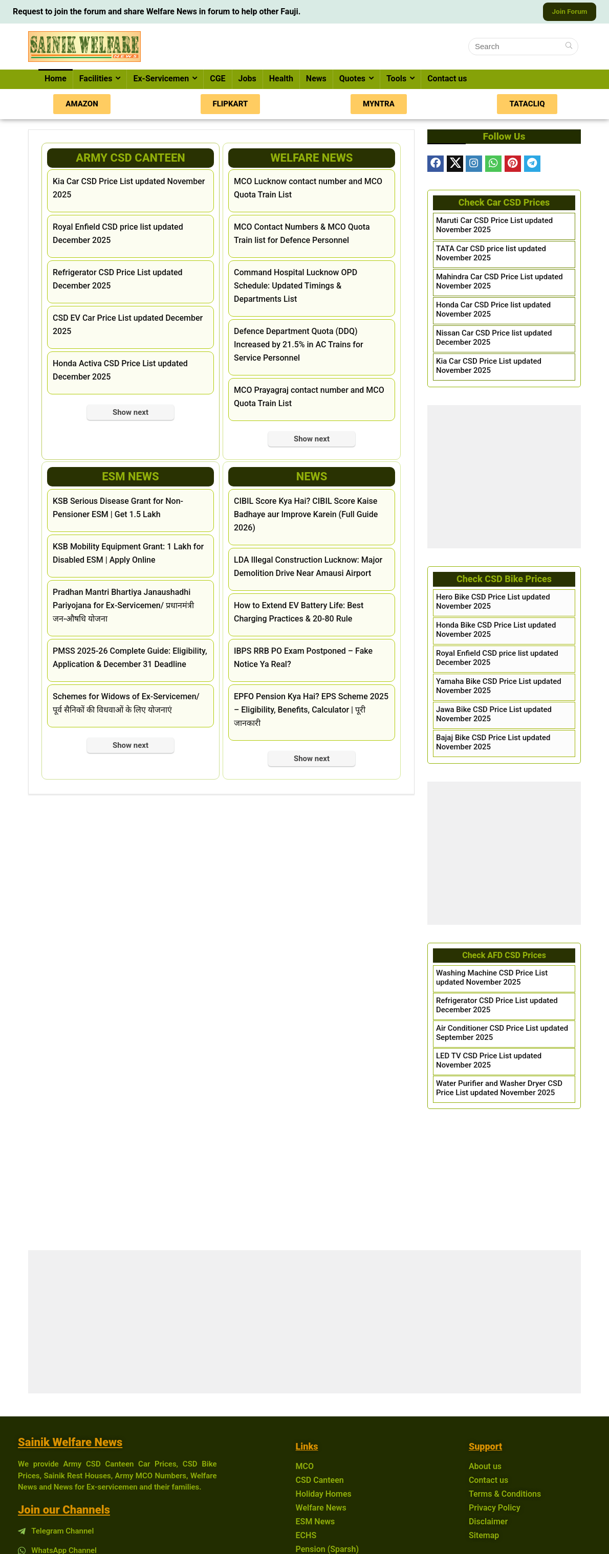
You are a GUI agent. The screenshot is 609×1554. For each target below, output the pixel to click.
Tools (396, 80)
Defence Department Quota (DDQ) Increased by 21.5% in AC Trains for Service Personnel (298, 346)
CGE (217, 80)
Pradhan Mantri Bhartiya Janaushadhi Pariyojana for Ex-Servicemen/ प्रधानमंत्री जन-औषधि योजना (123, 607)
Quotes (352, 80)
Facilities (96, 80)
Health (281, 80)
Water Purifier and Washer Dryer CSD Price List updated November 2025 (499, 1089)
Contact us (447, 80)
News (316, 80)
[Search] (568, 48)
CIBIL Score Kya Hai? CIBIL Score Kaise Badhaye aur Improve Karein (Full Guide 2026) (306, 516)
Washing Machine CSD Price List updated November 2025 (492, 979)
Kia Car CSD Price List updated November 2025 (488, 367)
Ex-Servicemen (161, 80)
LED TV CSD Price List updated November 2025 (488, 1062)
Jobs (247, 80)
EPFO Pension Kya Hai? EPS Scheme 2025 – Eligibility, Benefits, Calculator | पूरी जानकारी (311, 711)
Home (56, 80)
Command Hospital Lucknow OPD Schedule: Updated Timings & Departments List (295, 287)
